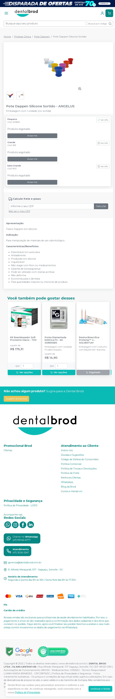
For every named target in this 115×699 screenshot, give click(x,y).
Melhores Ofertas (71, 477)
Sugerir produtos (16, 398)
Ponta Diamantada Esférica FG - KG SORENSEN (55, 340)
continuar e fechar (100, 688)
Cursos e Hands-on (71, 491)
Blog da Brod (68, 486)
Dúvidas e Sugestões (72, 455)
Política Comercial (71, 464)
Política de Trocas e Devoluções (79, 468)
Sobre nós (67, 450)
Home (7, 36)
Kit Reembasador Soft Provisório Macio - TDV (23, 338)
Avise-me (32, 135)
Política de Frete (70, 473)
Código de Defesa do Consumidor (80, 459)
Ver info (103, 120)
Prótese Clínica (22, 36)
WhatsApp (67, 482)
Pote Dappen (42, 36)
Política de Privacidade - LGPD (20, 505)
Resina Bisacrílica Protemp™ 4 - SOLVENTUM (89, 340)
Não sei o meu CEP (19, 211)
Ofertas (8, 450)
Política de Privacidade (27, 692)
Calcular (101, 206)
